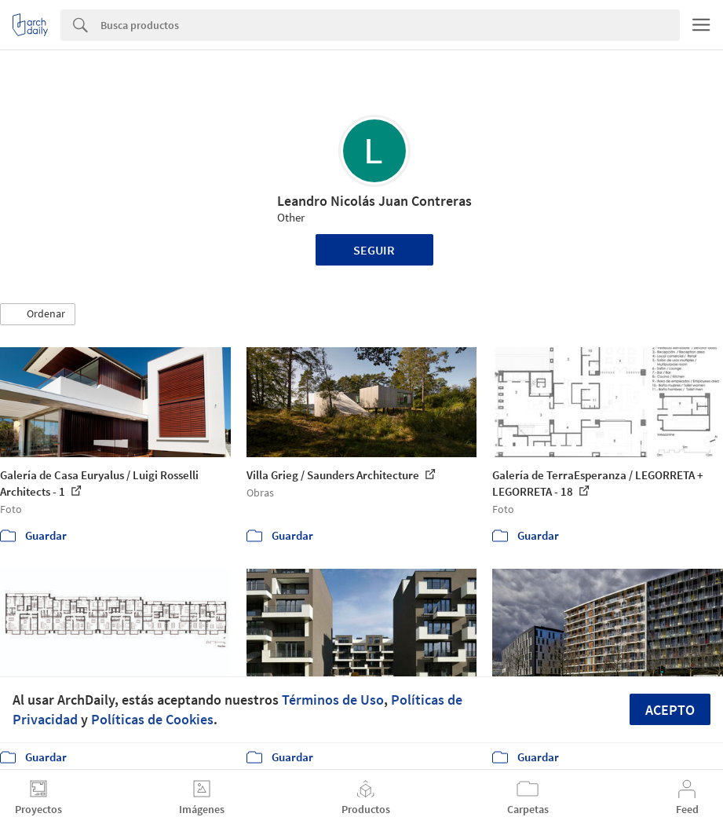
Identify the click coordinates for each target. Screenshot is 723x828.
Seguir (374, 250)
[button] (37, 314)
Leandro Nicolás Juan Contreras (374, 201)
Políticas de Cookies (152, 719)
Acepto (670, 710)
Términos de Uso (333, 700)
